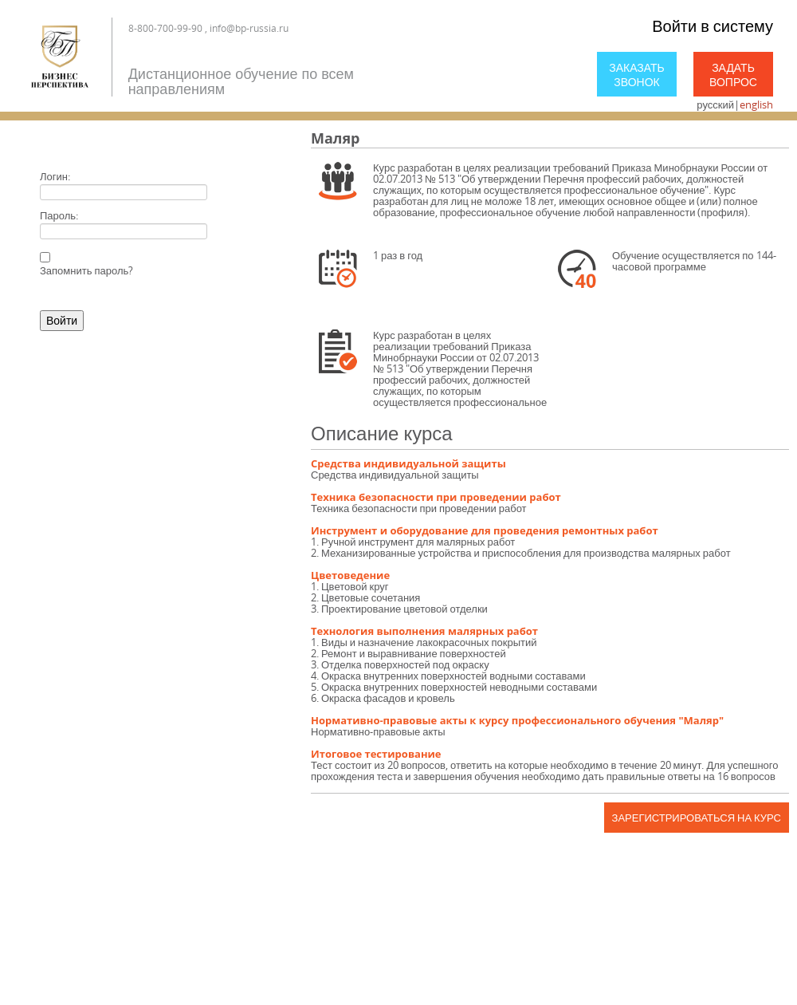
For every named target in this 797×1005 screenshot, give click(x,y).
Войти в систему (712, 26)
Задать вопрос (733, 74)
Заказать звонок (637, 74)
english (756, 104)
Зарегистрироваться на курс (696, 817)
